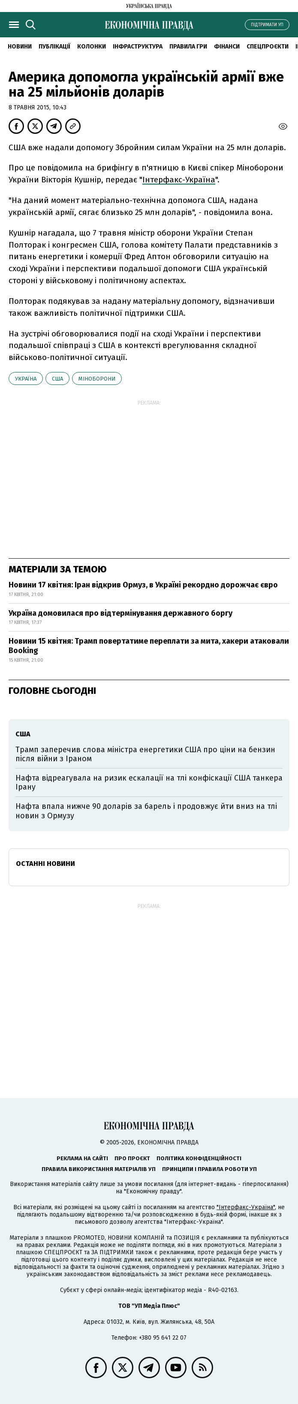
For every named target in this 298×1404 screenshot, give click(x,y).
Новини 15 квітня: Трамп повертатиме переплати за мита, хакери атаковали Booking (149, 645)
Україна (25, 378)
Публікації (54, 46)
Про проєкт (132, 1158)
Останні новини (45, 863)
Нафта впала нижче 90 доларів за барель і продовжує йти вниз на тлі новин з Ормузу (146, 811)
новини (20, 46)
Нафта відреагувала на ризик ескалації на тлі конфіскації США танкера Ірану (149, 782)
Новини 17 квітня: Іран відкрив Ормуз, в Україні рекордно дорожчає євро (143, 585)
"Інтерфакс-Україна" (246, 1207)
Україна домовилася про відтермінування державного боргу (120, 613)
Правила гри (188, 46)
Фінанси (227, 46)
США (57, 378)
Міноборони (96, 378)
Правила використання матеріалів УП (99, 1169)
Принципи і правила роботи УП (209, 1169)
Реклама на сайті (82, 1158)
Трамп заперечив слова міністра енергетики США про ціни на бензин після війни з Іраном (145, 754)
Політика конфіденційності (199, 1158)
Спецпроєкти (268, 46)
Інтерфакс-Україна (178, 180)
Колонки (91, 46)
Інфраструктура (138, 46)
